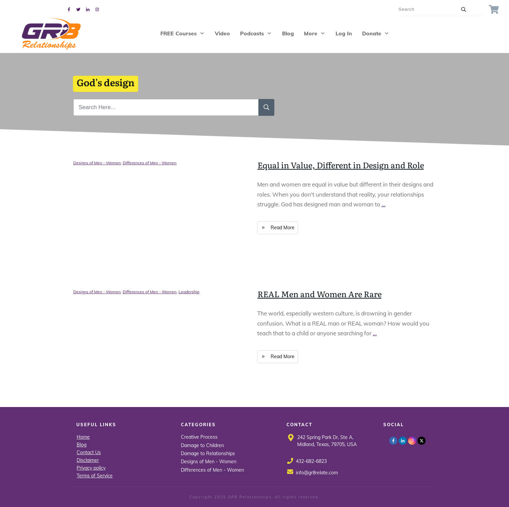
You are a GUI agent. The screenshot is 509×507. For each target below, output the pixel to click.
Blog (81, 445)
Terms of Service (95, 476)
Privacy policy (91, 468)
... (384, 204)
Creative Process (199, 437)
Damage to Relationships (208, 453)
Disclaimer (88, 460)
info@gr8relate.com (317, 473)
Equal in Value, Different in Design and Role (341, 165)
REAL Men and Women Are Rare (320, 294)
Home (83, 437)
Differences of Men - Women (150, 162)
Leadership (189, 291)
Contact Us (89, 452)
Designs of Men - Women (97, 162)
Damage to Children (202, 445)
